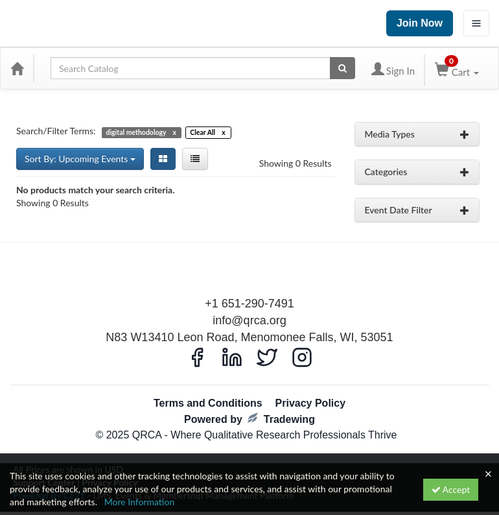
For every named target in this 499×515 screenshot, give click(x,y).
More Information (139, 501)
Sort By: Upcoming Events (80, 158)
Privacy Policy (310, 403)
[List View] (195, 159)
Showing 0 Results (295, 163)
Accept (451, 489)
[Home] (17, 68)
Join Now (420, 23)
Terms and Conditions (208, 403)
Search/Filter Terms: (56, 130)
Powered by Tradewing (249, 419)
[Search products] (342, 68)
